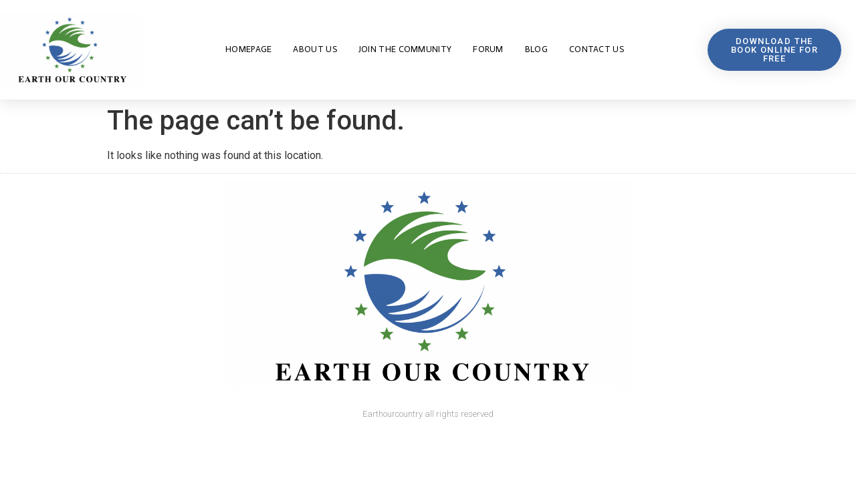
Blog (536, 49)
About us (314, 49)
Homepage (248, 49)
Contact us (596, 49)
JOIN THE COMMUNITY (404, 49)
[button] (774, 50)
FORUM (488, 49)
